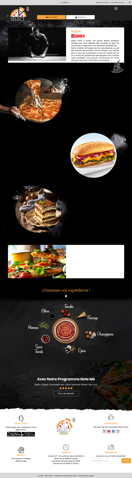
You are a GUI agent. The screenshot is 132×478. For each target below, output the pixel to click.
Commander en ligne (86, 476)
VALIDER (126, 461)
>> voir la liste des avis (116, 2)
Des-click (73, 476)
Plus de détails (66, 393)
